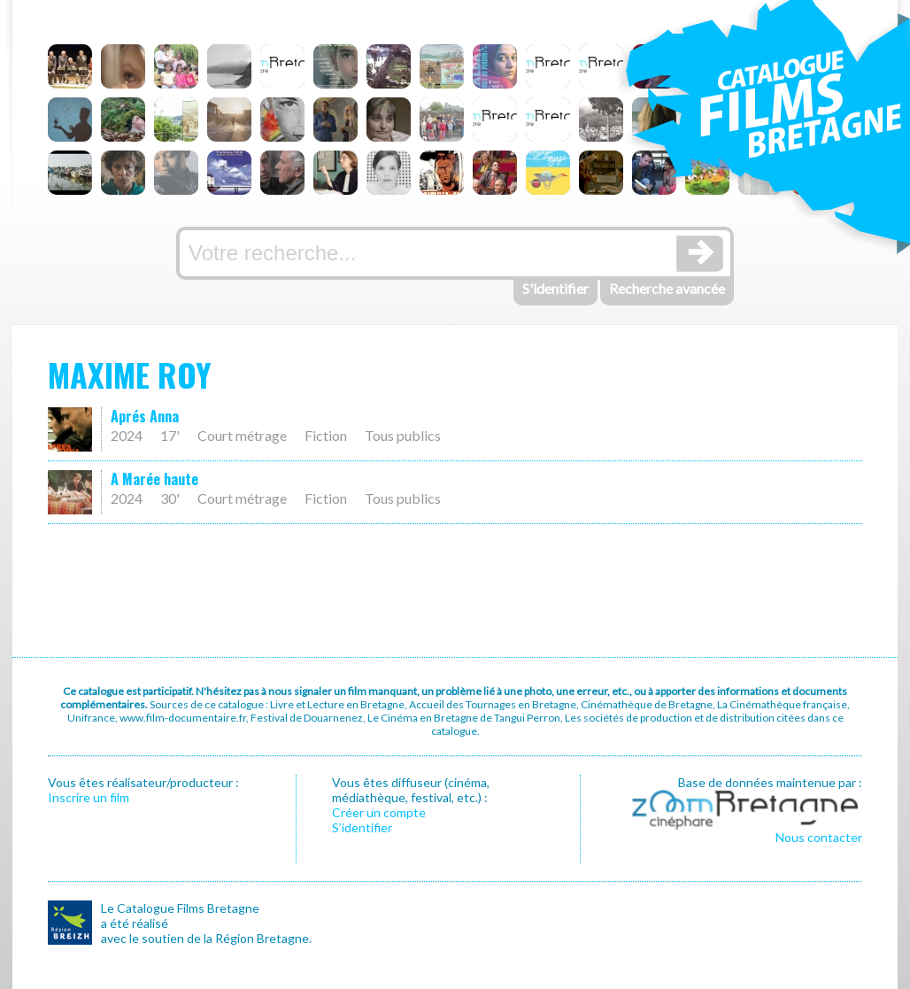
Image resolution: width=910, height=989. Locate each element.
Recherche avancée (667, 288)
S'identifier (555, 288)
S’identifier (362, 827)
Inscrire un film (88, 797)
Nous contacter (818, 837)
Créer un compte (379, 812)
